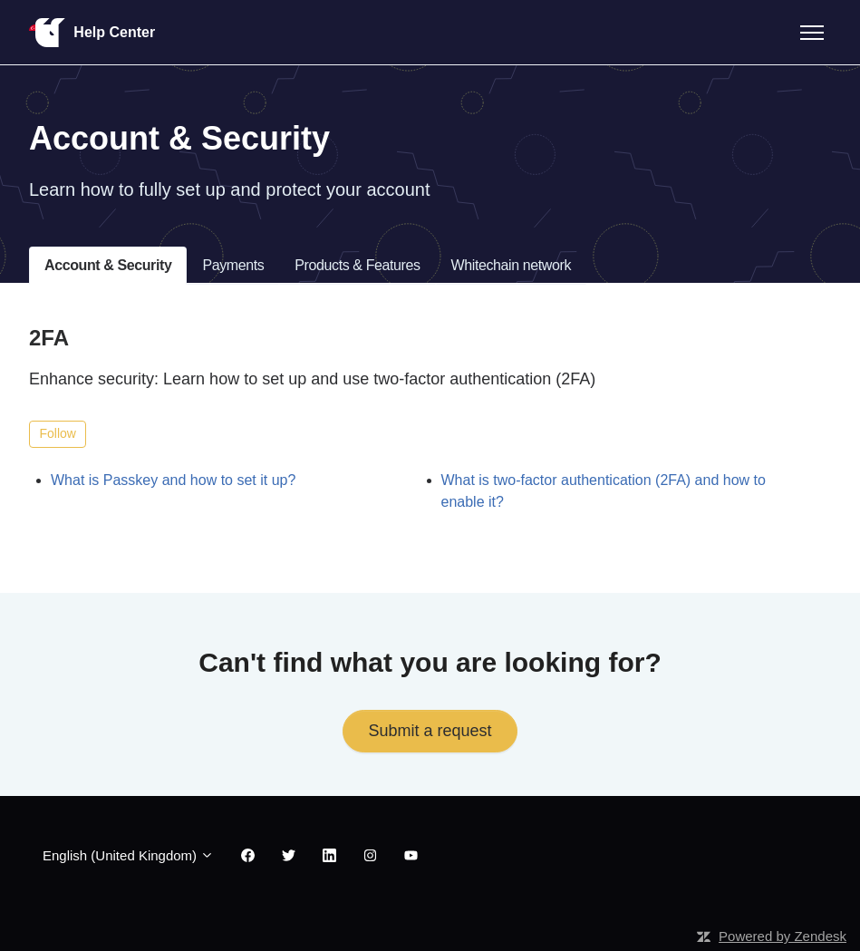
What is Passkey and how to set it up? (173, 480)
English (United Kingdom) (128, 855)
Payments (233, 265)
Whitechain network (511, 265)
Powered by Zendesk (782, 936)
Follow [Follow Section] (58, 433)
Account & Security (107, 265)
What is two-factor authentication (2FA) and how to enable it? (603, 490)
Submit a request (429, 731)
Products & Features (357, 265)
